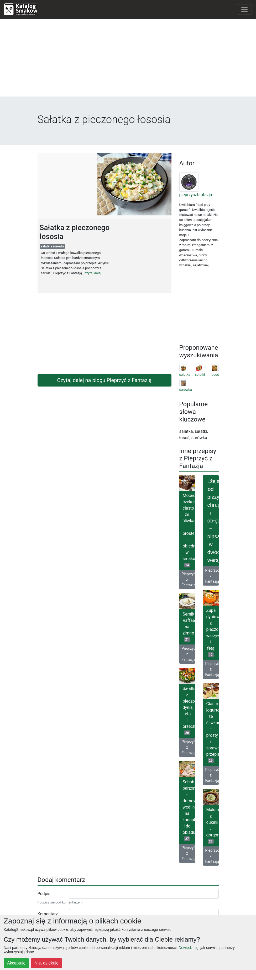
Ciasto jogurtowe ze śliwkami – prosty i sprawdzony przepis (212, 732)
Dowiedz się (188, 948)
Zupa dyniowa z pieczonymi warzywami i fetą (212, 632)
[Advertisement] (128, 60)
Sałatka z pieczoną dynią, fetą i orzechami (189, 710)
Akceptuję (16, 963)
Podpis (44, 893)
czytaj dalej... (94, 273)
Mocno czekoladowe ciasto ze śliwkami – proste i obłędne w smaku (189, 530)
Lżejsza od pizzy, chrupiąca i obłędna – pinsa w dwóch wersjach (213, 520)
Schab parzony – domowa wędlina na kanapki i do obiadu (189, 810)
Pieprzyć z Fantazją (188, 579)
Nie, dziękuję (46, 963)
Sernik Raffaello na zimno (189, 627)
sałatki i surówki (52, 246)
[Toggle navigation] (244, 9)
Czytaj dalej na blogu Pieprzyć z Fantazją (104, 380)
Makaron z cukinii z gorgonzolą (212, 825)
